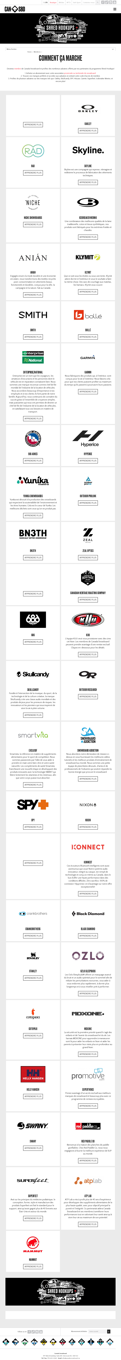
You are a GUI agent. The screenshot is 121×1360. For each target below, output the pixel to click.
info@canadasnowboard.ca (71, 1358)
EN (44, 3)
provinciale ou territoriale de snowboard (80, 73)
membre (17, 69)
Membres (37, 52)
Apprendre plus (33, 125)
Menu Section (11, 49)
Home (29, 52)
